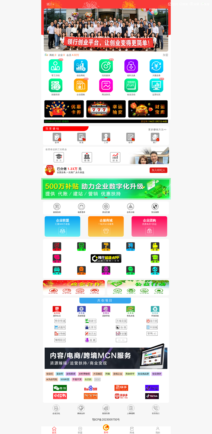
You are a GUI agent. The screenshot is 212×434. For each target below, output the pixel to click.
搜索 (183, 4)
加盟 (165, 55)
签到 (173, 4)
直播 (194, 4)
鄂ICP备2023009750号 (106, 419)
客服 (205, 4)
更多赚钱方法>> (157, 129)
